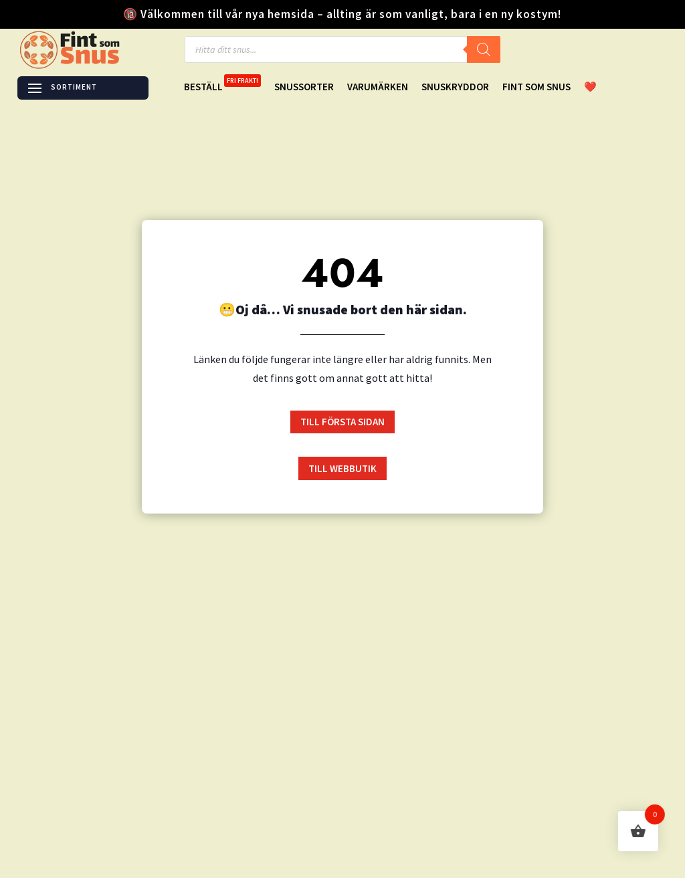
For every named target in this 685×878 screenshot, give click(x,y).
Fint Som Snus (536, 87)
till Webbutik (342, 468)
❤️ (590, 87)
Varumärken (377, 87)
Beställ (222, 87)
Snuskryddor (455, 87)
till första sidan (342, 421)
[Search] (483, 49)
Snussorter (304, 87)
